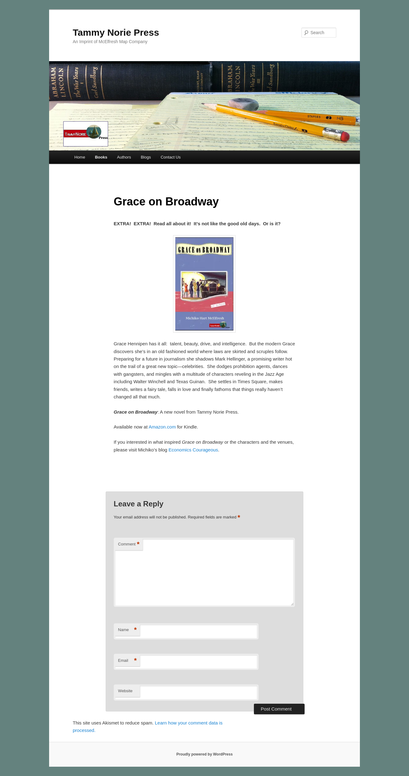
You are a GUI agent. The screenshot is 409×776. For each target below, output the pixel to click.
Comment (129, 544)
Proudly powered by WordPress (204, 754)
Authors (124, 157)
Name (127, 630)
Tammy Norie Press (116, 32)
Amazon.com (162, 426)
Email (127, 660)
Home (79, 157)
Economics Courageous (193, 449)
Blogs (146, 157)
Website (125, 691)
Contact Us (171, 157)
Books (101, 157)
